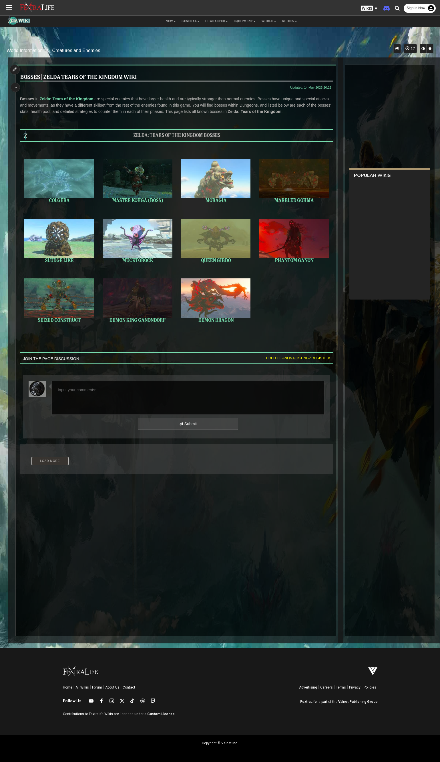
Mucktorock (137, 240)
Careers (326, 687)
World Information (25, 50)
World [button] (268, 21)
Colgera (59, 181)
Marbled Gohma (292, 181)
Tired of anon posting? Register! (296, 357)
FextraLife (308, 702)
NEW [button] (171, 21)
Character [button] (216, 21)
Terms (341, 687)
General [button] (191, 21)
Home (67, 687)
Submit (187, 422)
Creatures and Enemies (76, 50)
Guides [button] (289, 21)
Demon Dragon (215, 300)
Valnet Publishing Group (357, 702)
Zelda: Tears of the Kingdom (68, 99)
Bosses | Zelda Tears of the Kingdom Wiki (79, 77)
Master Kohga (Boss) (137, 181)
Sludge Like (59, 240)
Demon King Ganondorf (137, 300)
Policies (370, 687)
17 (410, 48)
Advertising (308, 687)
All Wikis (82, 687)
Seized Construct (59, 300)
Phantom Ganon (292, 240)
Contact (129, 687)
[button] (369, 8)
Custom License (161, 714)
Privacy (355, 687)
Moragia (215, 181)
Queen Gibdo (215, 240)
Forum (97, 687)
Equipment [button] (245, 21)
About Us (112, 687)
